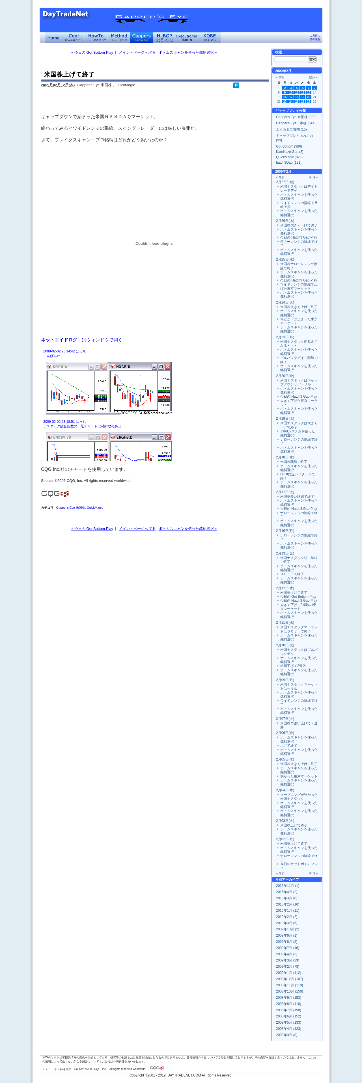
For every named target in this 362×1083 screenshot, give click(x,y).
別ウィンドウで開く (102, 339)
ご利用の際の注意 (315, 37)
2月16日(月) (285, 531)
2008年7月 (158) (288, 1010)
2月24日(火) (285, 302)
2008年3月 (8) (286, 1035)
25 (297, 101)
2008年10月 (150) (289, 991)
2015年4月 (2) (286, 892)
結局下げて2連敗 (293, 666)
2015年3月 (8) (286, 898)
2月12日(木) (285, 588)
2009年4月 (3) (286, 954)
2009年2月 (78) (287, 967)
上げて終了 (288, 746)
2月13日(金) (285, 553)
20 (309, 97)
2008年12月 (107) (289, 979)
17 (291, 97)
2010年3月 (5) (286, 923)
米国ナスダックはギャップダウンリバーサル (299, 382)
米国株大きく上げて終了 (299, 307)
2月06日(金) (285, 733)
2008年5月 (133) (288, 1022)
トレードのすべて (96, 37)
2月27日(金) (285, 182)
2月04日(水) (285, 790)
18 (297, 97)
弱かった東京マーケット (299, 776)
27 (309, 101)
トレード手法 (118, 37)
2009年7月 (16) (287, 948)
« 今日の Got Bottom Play (92, 52)
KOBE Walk (209, 37)
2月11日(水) (285, 623)
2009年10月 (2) (287, 929)
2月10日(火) (285, 645)
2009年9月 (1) (286, 935)
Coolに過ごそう (73, 37)
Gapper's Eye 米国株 (70, 507)
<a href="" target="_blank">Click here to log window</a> (154, 404)
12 (303, 92)
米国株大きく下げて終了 (299, 225)
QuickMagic (95, 507)
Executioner (186, 37)
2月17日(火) (285, 492)
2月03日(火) (285, 821)
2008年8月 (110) (288, 1004)
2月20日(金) (285, 376)
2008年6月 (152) (288, 1016)
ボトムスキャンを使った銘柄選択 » (188, 52)
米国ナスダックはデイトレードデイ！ (299, 188)
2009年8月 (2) (286, 942)
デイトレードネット (53, 37)
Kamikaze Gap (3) (289, 152)
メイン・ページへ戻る (137, 52)
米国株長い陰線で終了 (297, 497)
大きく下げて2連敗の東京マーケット (298, 607)
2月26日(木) (285, 221)
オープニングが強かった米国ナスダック (299, 797)
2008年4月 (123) (288, 1029)
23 (285, 101)
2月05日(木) (285, 759)
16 (285, 97)
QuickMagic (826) (289, 157)
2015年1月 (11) (287, 911)
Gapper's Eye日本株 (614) (296, 123)
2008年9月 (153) (288, 998)
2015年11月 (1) (287, 886)
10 (291, 92)
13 (309, 92)
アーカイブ (290, 879)
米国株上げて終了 (293, 593)
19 (303, 97)
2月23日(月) (285, 337)
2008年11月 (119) (289, 985)
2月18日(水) (285, 457)
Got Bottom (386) (289, 146)
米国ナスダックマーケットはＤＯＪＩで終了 (299, 629)
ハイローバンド (164, 37)
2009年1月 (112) (288, 973)
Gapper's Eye (141, 37)
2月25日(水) (285, 259)
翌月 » (313, 77)
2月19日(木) (285, 419)
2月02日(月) (285, 839)
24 (291, 101)
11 (297, 92)
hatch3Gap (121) (288, 162)
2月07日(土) (285, 719)
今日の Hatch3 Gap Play (298, 237)
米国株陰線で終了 (293, 462)
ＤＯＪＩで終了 (292, 574)
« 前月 (280, 77)
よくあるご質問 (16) (291, 129)
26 (303, 101)
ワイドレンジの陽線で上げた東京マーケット (299, 286)
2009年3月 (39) (287, 960)
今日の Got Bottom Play (298, 597)
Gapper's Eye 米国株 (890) (296, 117)
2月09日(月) (285, 680)
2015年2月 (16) (287, 904)
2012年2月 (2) (286, 917)
